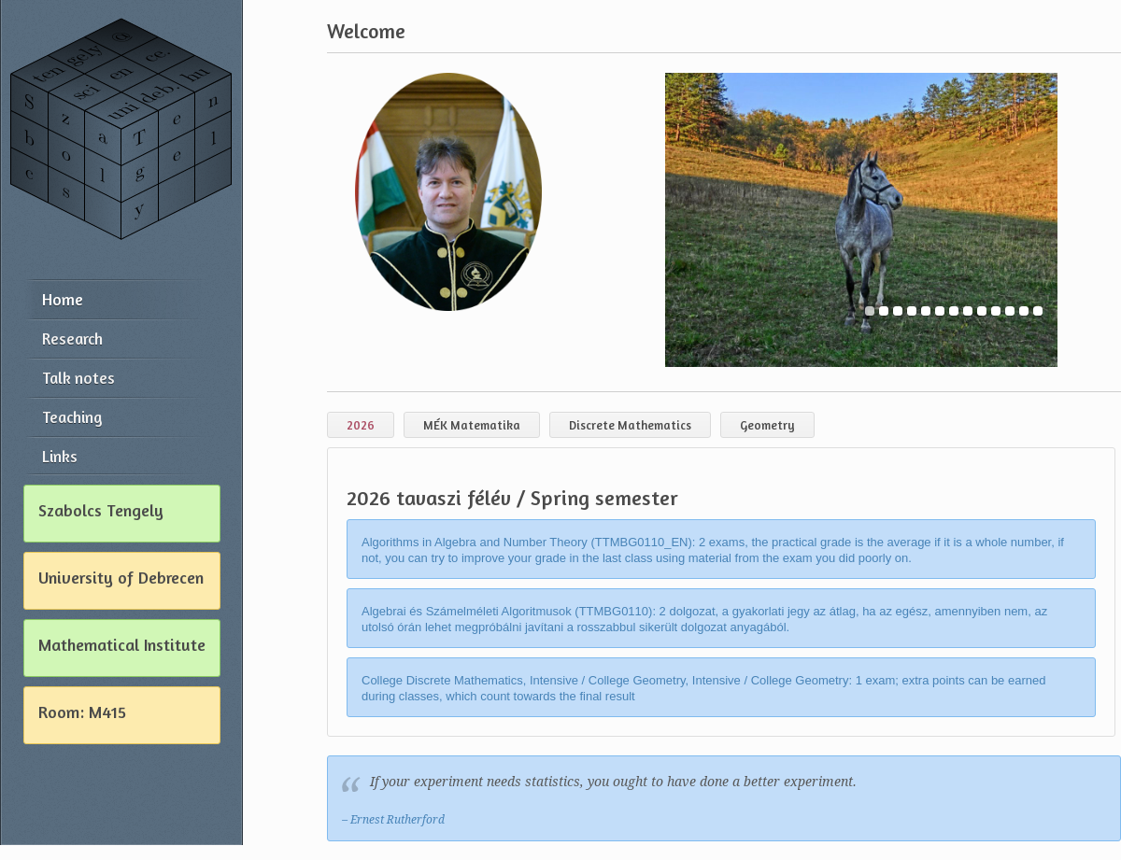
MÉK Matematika (471, 424)
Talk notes (78, 378)
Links (60, 456)
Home (62, 299)
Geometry (767, 424)
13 (1037, 311)
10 (995, 311)
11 (1009, 311)
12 (1023, 311)
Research (72, 338)
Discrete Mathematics (630, 424)
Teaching (72, 417)
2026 (361, 424)
